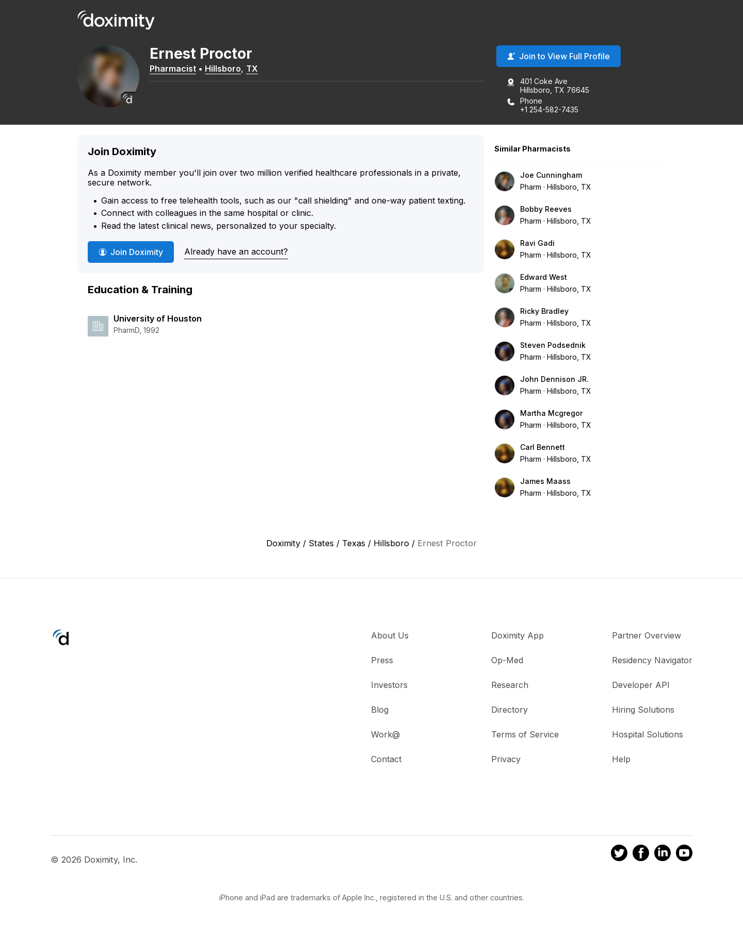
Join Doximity (131, 252)
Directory (509, 709)
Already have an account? (236, 251)
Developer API (641, 685)
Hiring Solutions (643, 709)
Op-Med (507, 660)
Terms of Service (525, 734)
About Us (390, 635)
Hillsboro (223, 68)
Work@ (385, 734)
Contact (386, 759)
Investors (389, 685)
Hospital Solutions (647, 734)
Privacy (506, 759)
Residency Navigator (652, 660)
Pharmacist (173, 68)
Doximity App (517, 635)
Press (382, 660)
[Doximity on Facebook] (641, 854)
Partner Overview (646, 635)
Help (621, 759)
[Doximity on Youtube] (684, 854)
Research (509, 685)
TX (252, 68)
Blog (380, 709)
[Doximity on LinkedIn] (662, 854)
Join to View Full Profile (558, 56)
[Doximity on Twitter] (619, 854)
